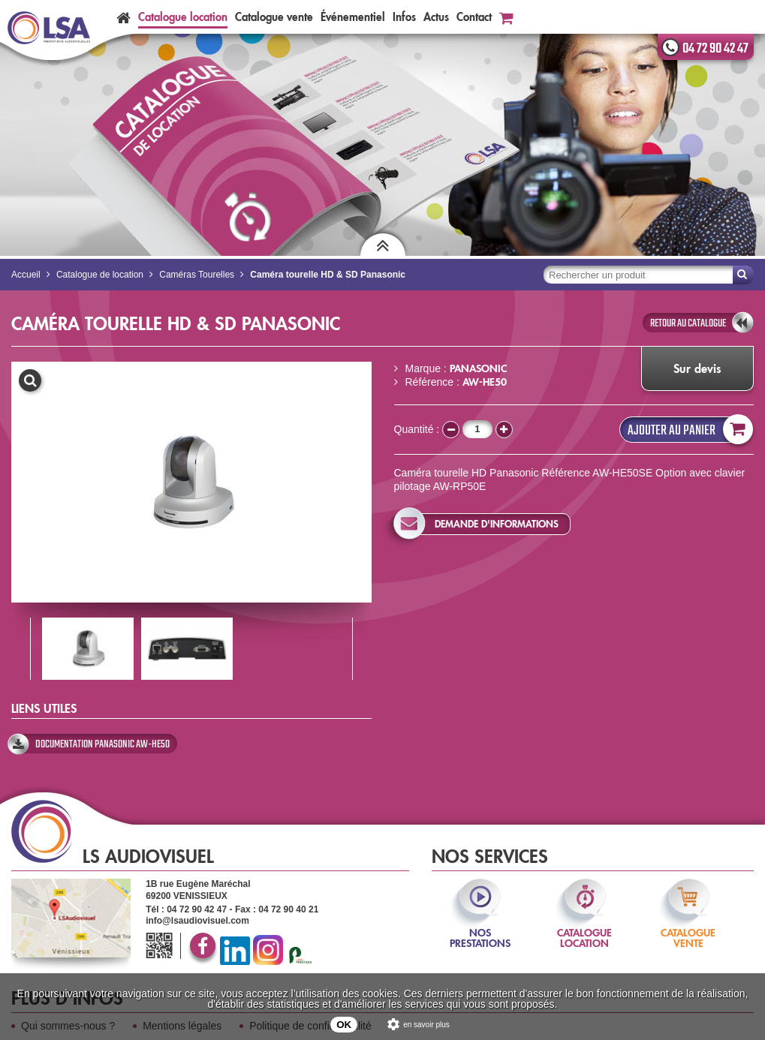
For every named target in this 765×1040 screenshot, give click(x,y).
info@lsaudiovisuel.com (197, 920)
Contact (474, 17)
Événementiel (353, 17)
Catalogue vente (274, 17)
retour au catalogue (688, 323)
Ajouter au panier (687, 429)
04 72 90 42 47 (715, 49)
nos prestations (480, 928)
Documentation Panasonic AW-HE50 (102, 744)
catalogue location (584, 928)
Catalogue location (182, 17)
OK (343, 1024)
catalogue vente (688, 928)
